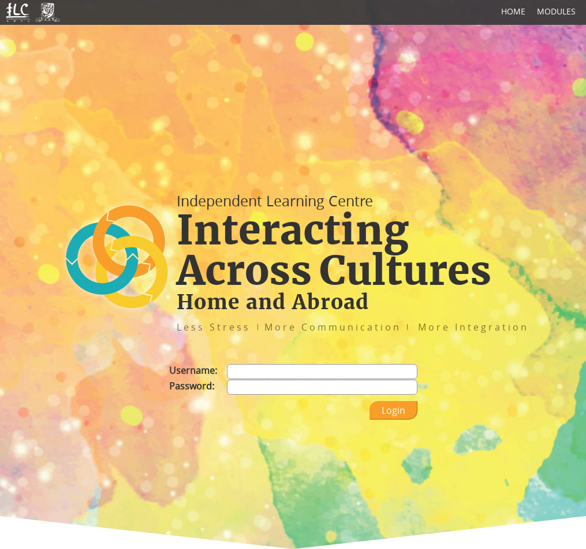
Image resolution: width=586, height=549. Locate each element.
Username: (193, 370)
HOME (513, 11)
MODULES (556, 11)
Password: (191, 386)
